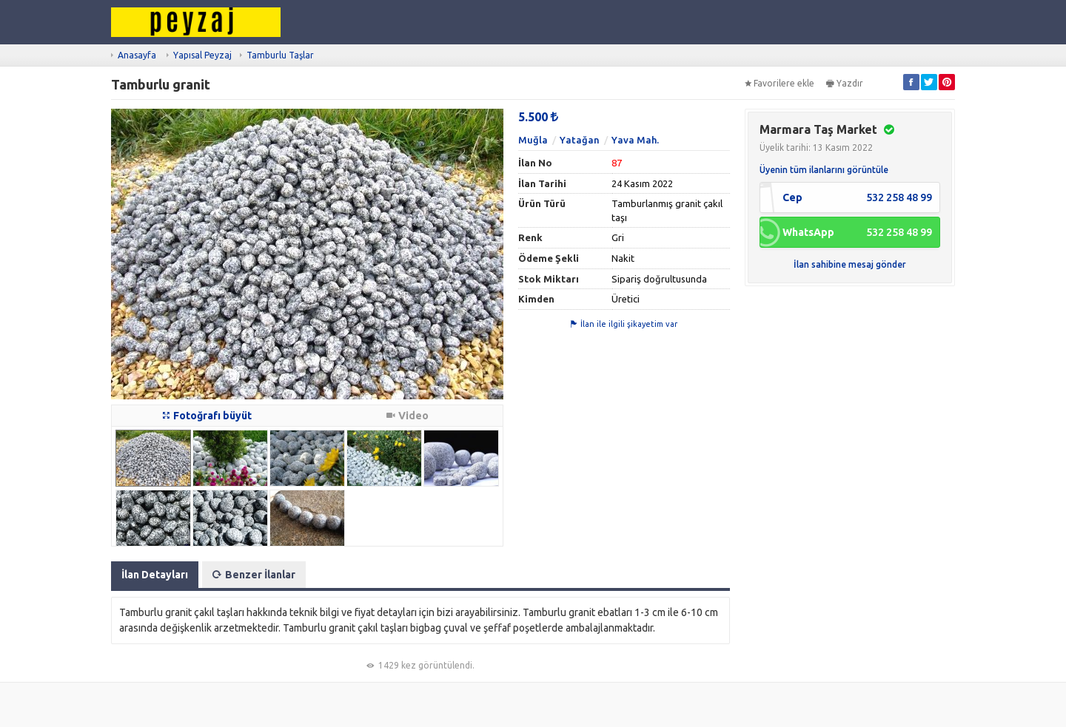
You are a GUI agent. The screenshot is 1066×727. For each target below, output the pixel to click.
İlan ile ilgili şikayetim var (624, 323)
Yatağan (580, 140)
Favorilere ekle (779, 83)
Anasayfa (137, 55)
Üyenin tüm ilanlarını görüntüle (824, 170)
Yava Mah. (635, 140)
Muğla (533, 140)
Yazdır (844, 83)
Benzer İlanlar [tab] (253, 575)
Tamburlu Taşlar (280, 55)
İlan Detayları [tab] (154, 575)
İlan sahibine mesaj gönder (850, 264)
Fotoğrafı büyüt (207, 416)
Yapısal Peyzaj (202, 55)
